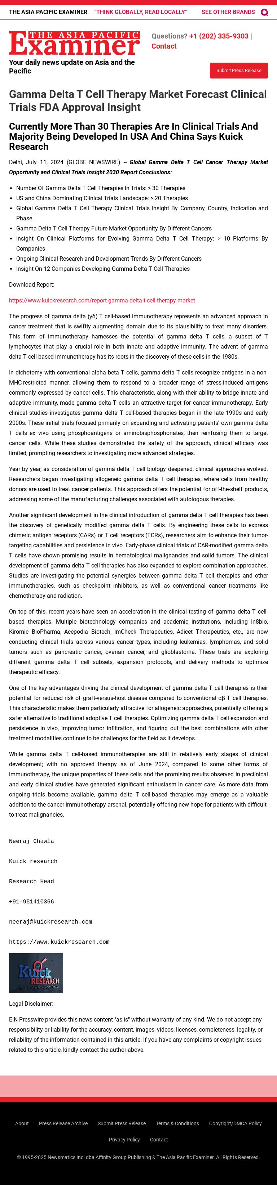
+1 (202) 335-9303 (219, 36)
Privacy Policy (124, 1140)
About (22, 1123)
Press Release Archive (63, 1123)
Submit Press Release (122, 1123)
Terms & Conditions (177, 1123)
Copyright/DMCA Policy (235, 1123)
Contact (164, 46)
